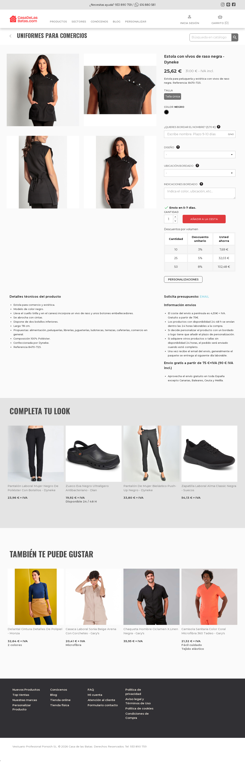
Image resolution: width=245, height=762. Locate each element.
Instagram (222, 4)
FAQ (91, 689)
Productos (58, 21)
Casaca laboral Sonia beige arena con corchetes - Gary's (91, 631)
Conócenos (99, 21)
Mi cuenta (95, 695)
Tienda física (59, 705)
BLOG (116, 21)
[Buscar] (213, 37)
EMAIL (204, 296)
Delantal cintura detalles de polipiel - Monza (35, 631)
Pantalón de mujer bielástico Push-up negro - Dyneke (149, 488)
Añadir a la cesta (204, 219)
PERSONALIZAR (135, 21)
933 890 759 (136, 746)
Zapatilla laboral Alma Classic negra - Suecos (208, 488)
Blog (53, 695)
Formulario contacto (103, 705)
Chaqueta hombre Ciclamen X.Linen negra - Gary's (150, 631)
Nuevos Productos (26, 689)
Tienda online (60, 700)
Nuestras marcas (24, 700)
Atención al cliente (101, 700)
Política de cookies (139, 708)
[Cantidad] (168, 219)
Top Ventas (20, 695)
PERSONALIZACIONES (183, 279)
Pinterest (228, 4)
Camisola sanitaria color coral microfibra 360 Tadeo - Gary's (203, 631)
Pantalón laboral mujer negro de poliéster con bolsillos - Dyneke (33, 488)
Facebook (233, 4)
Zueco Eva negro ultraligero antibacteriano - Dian (87, 488)
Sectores (79, 21)
